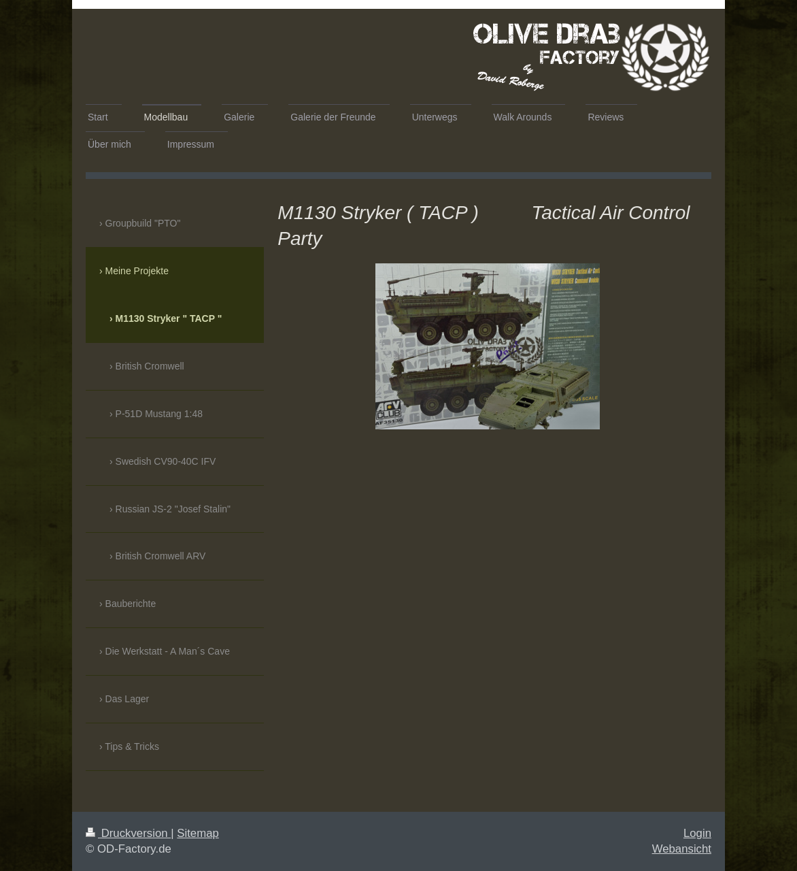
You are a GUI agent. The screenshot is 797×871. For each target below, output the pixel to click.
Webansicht (681, 848)
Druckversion (128, 833)
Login (697, 833)
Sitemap (198, 833)
